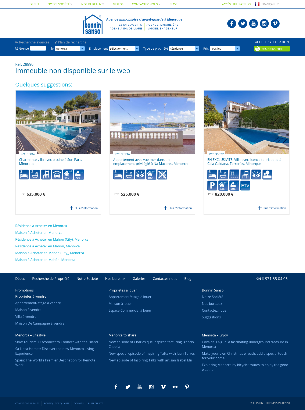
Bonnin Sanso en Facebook (231, 23)
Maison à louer (120, 303)
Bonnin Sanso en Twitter (242, 23)
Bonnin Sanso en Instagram (264, 23)
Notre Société (60, 4)
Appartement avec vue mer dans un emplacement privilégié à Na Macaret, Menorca (150, 160)
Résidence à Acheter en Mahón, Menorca (47, 246)
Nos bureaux (93, 4)
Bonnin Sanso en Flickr (175, 386)
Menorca (61, 48)
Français (264, 4)
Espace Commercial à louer (130, 310)
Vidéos (118, 4)
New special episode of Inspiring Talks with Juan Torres (152, 353)
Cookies (79, 403)
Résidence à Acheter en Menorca (41, 225)
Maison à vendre (28, 309)
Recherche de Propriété (50, 278)
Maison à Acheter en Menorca (38, 232)
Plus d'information (86, 208)
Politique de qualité (56, 403)
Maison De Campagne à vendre (40, 323)
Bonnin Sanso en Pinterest (187, 386)
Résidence (176, 48)
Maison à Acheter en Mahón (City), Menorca (49, 253)
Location (281, 42)
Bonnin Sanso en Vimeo (275, 23)
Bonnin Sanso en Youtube (253, 23)
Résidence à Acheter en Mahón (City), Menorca (52, 239)
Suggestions (211, 317)
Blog (173, 4)
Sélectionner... (119, 48)
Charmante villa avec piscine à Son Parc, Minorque (50, 160)
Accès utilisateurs (236, 4)
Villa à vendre (25, 316)
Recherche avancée (34, 42)
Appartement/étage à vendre (38, 303)
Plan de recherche (72, 42)
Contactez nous (146, 4)
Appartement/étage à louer (130, 296)
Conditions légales (27, 403)
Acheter (262, 42)
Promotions (24, 290)
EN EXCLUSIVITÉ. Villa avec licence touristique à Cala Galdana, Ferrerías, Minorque (244, 160)
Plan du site (95, 403)
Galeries (139, 278)
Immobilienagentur (162, 28)
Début (34, 4)
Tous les (216, 48)
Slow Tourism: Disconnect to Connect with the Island (56, 342)
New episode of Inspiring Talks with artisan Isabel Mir (150, 360)
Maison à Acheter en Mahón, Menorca (45, 259)
